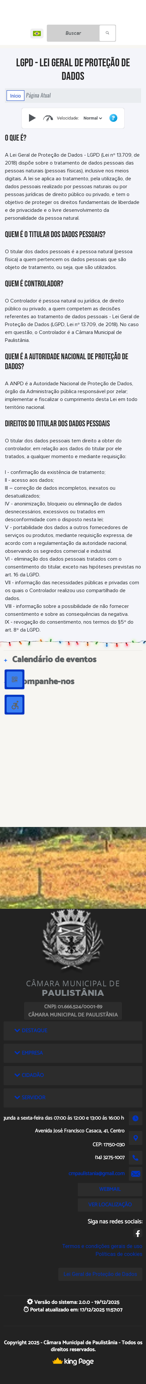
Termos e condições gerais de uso (102, 1246)
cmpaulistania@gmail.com (97, 1173)
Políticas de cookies (119, 1254)
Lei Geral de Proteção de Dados (100, 1274)
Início (15, 95)
